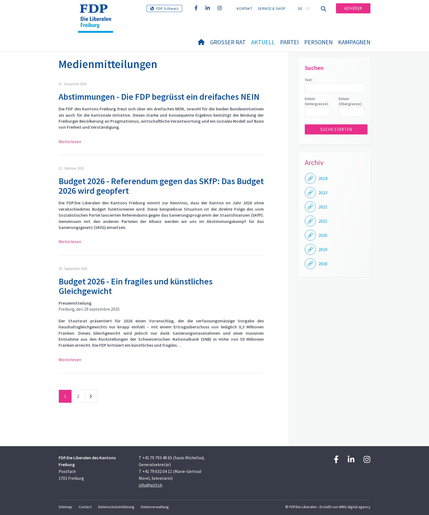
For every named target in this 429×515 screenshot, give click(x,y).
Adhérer (353, 8)
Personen (318, 42)
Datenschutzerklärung (116, 506)
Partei (289, 42)
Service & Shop (271, 8)
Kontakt (244, 8)
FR (308, 8)
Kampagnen (354, 42)
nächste (91, 397)
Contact (85, 506)
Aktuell (263, 42)
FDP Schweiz (167, 8)
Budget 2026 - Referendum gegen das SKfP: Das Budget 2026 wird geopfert (161, 186)
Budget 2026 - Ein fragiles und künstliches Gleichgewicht (136, 286)
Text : (309, 79)
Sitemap (65, 506)
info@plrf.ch (150, 485)
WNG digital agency (354, 506)
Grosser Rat (228, 42)
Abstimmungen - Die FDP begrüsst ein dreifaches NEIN (159, 96)
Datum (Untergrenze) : (317, 101)
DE (300, 8)
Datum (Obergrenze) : (351, 101)
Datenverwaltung (155, 506)
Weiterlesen (70, 141)
